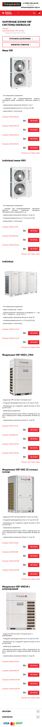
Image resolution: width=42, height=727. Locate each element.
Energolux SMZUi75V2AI (10, 227)
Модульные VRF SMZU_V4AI (17, 355)
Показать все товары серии (30, 153)
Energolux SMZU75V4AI (10, 426)
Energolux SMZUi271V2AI (10, 329)
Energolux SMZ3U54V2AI (10, 135)
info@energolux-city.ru (30, 7)
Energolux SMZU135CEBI (10, 570)
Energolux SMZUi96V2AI (10, 236)
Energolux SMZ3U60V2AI (10, 144)
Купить (35, 121)
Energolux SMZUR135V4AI (11, 689)
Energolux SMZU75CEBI (10, 543)
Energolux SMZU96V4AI (10, 435)
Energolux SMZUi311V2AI (10, 338)
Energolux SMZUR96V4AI (10, 670)
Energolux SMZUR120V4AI (11, 680)
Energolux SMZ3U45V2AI (10, 126)
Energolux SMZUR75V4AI (10, 661)
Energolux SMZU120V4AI (10, 444)
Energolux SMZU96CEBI (10, 552)
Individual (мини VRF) (14, 160)
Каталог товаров (8, 13)
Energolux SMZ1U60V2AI (10, 117)
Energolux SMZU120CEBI (10, 561)
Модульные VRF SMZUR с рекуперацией (16, 587)
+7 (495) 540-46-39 (30, 3)
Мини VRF (7, 50)
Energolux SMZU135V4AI (10, 453)
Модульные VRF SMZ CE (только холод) (20, 470)
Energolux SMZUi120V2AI (10, 245)
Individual (7, 261)
